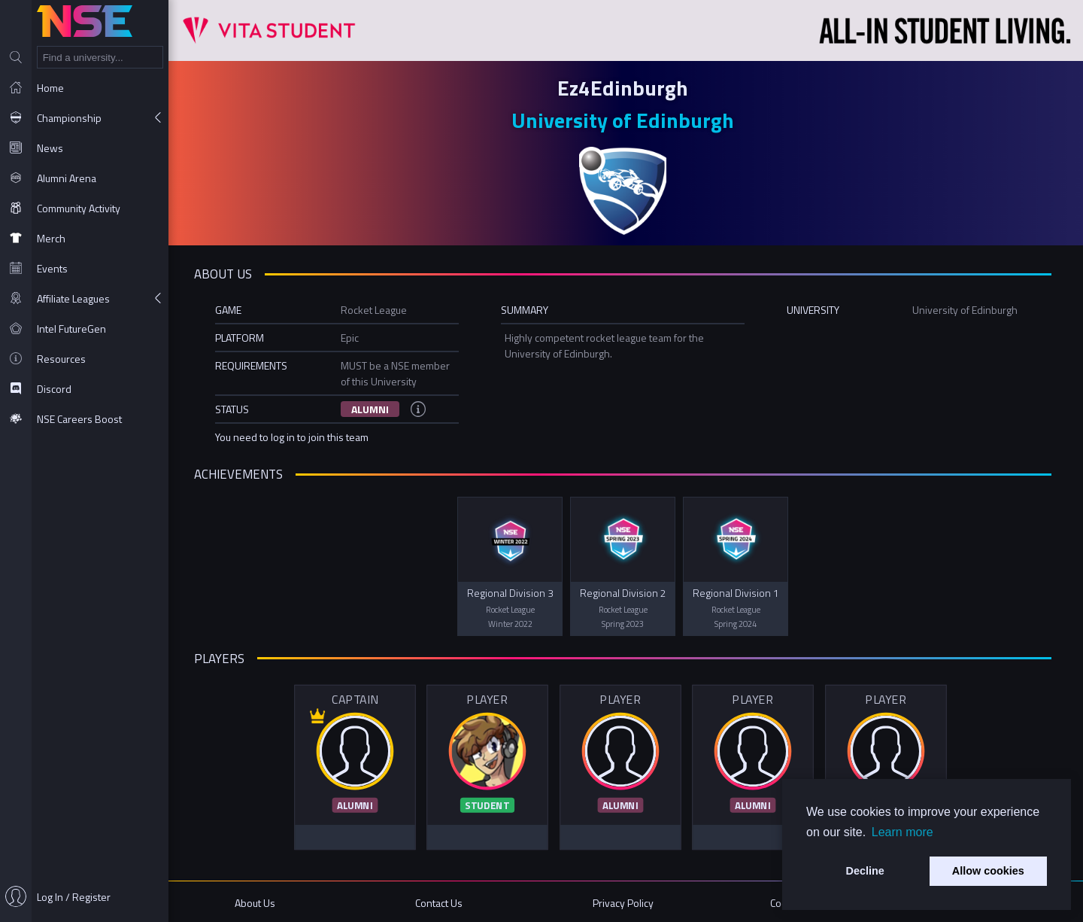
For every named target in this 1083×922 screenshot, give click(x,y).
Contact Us (442, 901)
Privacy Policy (626, 901)
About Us (260, 901)
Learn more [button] (902, 832)
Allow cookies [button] (988, 871)
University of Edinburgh (625, 120)
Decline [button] (865, 871)
